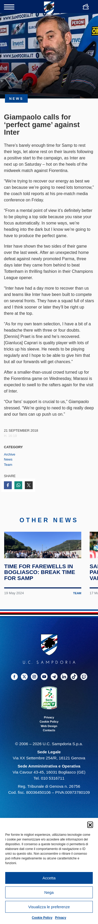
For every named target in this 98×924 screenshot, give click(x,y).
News (8, 459)
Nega (49, 892)
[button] (90, 824)
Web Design (49, 744)
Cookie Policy (42, 918)
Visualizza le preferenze (49, 907)
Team (8, 465)
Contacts (49, 749)
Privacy (60, 918)
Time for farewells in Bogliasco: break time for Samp (40, 591)
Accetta (48, 878)
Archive (9, 454)
